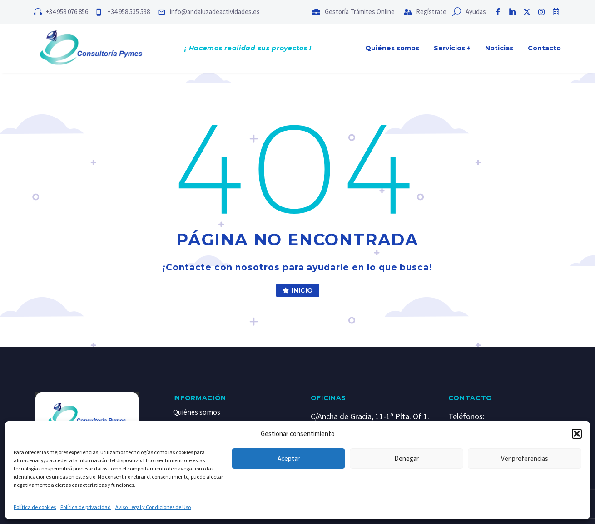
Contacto (544, 48)
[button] (576, 433)
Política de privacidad (85, 507)
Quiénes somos (392, 48)
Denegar (406, 458)
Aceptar (289, 458)
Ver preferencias (524, 458)
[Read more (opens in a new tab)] (235, 12)
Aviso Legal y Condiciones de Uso (153, 507)
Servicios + (452, 48)
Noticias (499, 48)
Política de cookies (35, 507)
